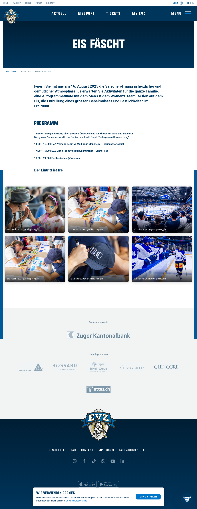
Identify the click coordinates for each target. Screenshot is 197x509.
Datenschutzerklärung (76, 500)
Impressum (106, 450)
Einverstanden (148, 496)
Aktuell (59, 13)
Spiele (28, 3)
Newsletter (58, 450)
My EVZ (138, 13)
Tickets (113, 13)
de (188, 3)
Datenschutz (129, 450)
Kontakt (50, 3)
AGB (146, 450)
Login (178, 3)
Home (5, 3)
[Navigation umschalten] (181, 13)
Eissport (86, 13)
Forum (39, 3)
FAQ (73, 450)
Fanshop (17, 3)
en (193, 3)
